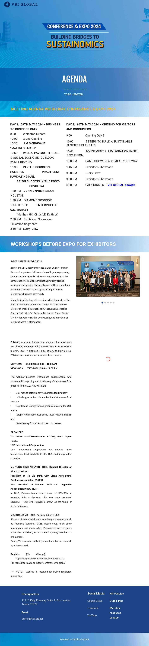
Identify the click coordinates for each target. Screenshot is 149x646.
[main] (74, 84)
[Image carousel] (108, 279)
